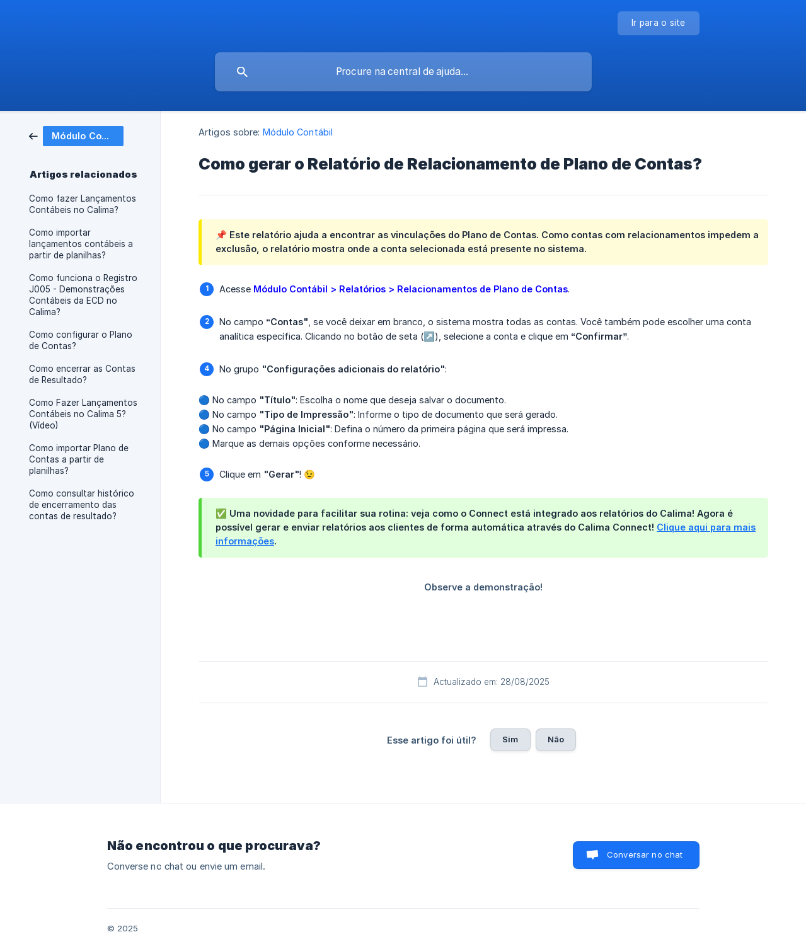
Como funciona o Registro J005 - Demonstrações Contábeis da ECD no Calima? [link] (83, 295)
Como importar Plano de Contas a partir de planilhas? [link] (79, 459)
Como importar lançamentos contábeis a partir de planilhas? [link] (81, 243)
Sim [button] (510, 739)
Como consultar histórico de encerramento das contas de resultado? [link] (81, 504)
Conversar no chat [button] (645, 854)
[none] (658, 23)
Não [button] (556, 739)
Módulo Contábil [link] (298, 132)
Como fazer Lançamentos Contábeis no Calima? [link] (82, 204)
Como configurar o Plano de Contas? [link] (80, 340)
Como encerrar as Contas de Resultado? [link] (82, 374)
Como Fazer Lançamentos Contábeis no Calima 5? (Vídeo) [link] (83, 414)
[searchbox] (403, 71)
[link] (76, 135)
